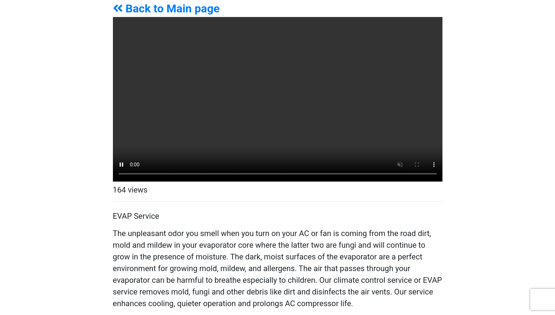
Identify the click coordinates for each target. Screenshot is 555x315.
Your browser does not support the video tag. (277, 99)
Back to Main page (166, 8)
